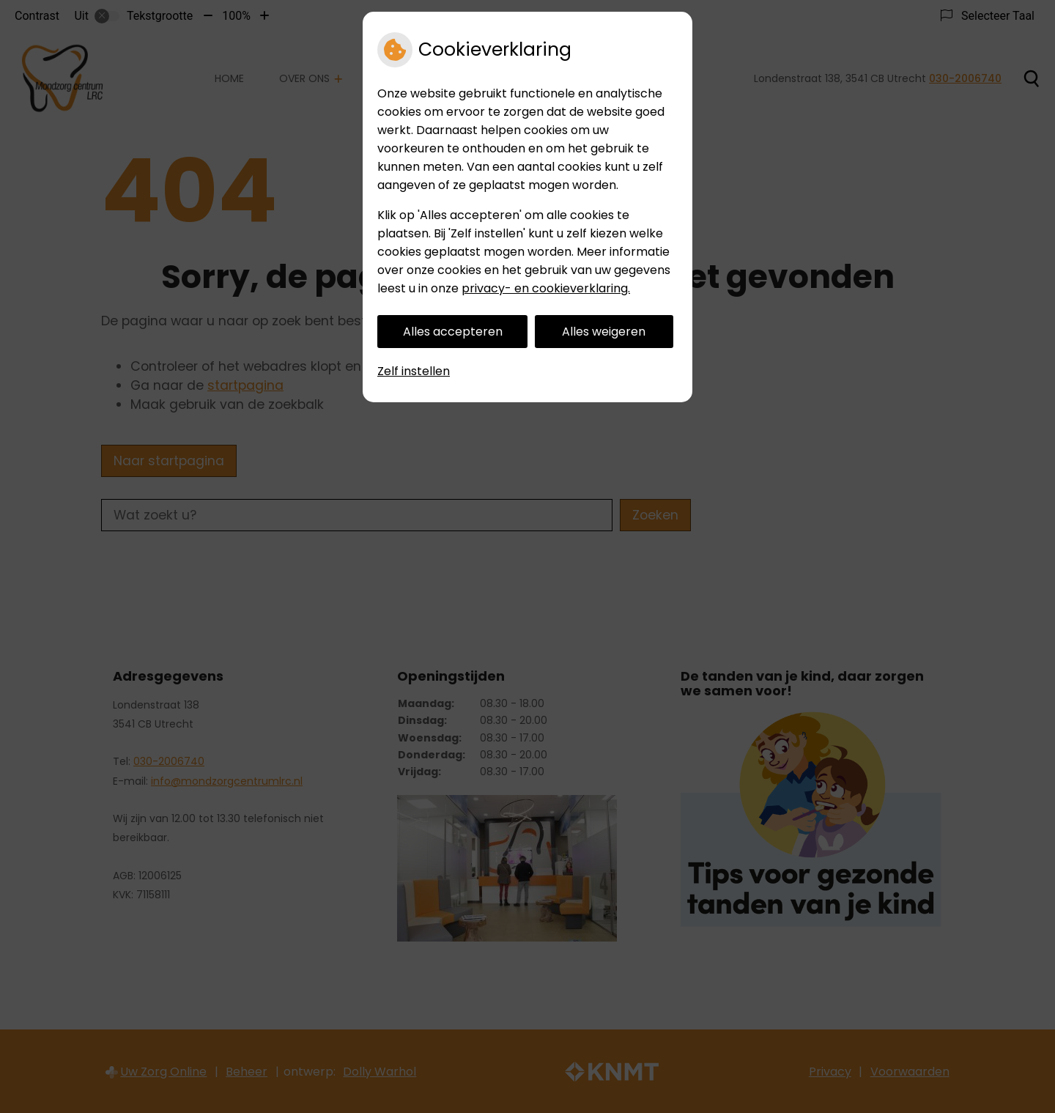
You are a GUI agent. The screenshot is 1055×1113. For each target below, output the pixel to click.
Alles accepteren (453, 331)
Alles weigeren (603, 331)
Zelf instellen (413, 371)
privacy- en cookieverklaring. (546, 288)
